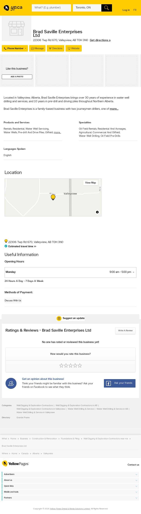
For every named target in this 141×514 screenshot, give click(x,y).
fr (135, 10)
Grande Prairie (23, 418)
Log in (126, 10)
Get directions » (100, 40)
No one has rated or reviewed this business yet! (70, 342)
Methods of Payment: (19, 292)
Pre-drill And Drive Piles (31, 132)
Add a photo (17, 77)
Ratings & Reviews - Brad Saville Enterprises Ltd (48, 331)
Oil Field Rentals (88, 129)
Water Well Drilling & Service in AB (112, 409)
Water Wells (10, 132)
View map (90, 183)
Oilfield (49, 132)
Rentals (8, 129)
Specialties (85, 122)
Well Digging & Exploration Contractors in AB (76, 405)
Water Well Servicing (37, 129)
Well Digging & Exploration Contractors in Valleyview (41, 409)
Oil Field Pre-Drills (110, 136)
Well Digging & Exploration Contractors (35, 405)
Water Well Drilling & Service (81, 409)
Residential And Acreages (112, 129)
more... (114, 109)
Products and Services (17, 122)
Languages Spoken (15, 149)
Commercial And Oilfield (106, 132)
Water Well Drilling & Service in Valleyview (36, 412)
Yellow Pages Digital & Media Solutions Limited (70, 509)
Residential (19, 129)
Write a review (125, 331)
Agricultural (85, 132)
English (7, 155)
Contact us (133, 465)
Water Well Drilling (89, 136)
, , (72, 40)
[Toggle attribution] (97, 212)
